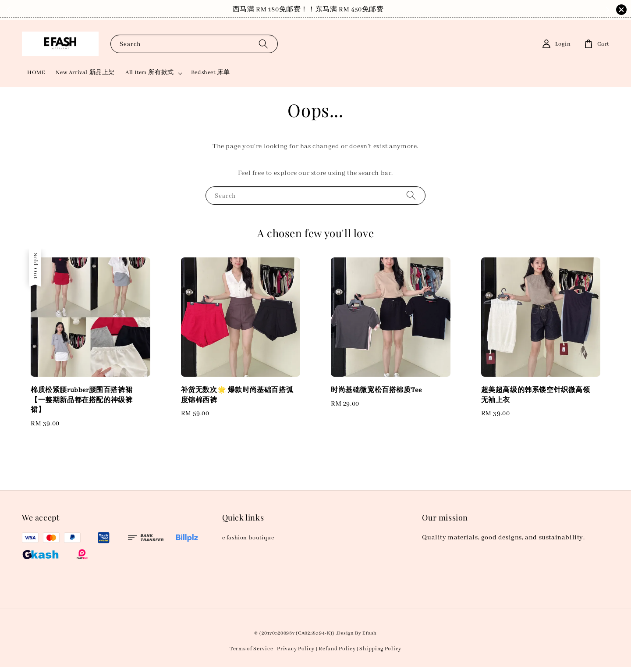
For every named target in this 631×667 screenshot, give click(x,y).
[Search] (263, 43)
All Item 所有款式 (149, 72)
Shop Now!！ (371, 10)
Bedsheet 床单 (210, 72)
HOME (36, 72)
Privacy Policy (296, 649)
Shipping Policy (380, 649)
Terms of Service (251, 649)
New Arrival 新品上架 (85, 72)
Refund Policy (337, 649)
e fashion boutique (248, 538)
